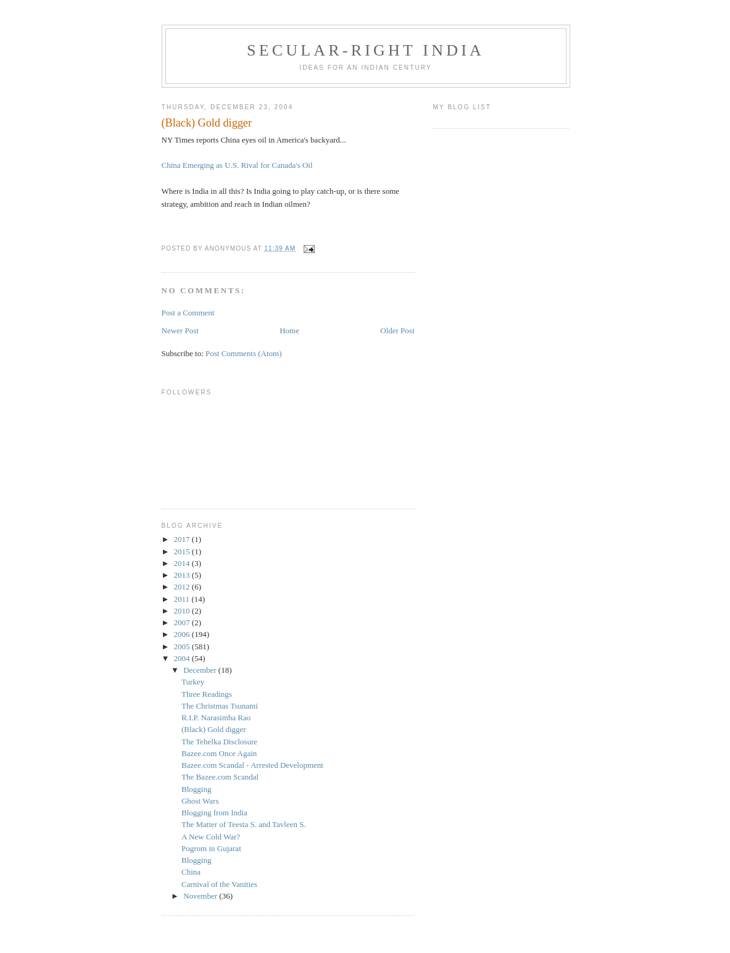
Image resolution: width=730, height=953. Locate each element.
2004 (183, 658)
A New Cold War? (210, 836)
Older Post (397, 330)
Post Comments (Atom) (243, 353)
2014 (183, 563)
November (201, 896)
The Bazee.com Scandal (220, 776)
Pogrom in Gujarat (211, 848)
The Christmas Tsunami (219, 705)
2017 (183, 539)
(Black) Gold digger (213, 729)
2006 (183, 634)
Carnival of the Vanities (219, 884)
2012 (183, 586)
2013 (183, 575)
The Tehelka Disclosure (219, 741)
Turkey (192, 681)
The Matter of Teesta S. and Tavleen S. (243, 824)
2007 (183, 622)
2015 (183, 551)
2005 (183, 646)
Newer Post (180, 330)
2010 (183, 610)
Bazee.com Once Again (219, 753)
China (191, 871)
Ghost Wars (199, 800)
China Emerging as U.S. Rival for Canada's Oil (237, 165)
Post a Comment (188, 312)
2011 (183, 599)
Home (289, 330)
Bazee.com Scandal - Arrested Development (252, 765)
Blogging (196, 789)
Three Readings (206, 694)
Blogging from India (214, 812)
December (200, 670)
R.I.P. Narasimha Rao (216, 717)
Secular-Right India (365, 50)
